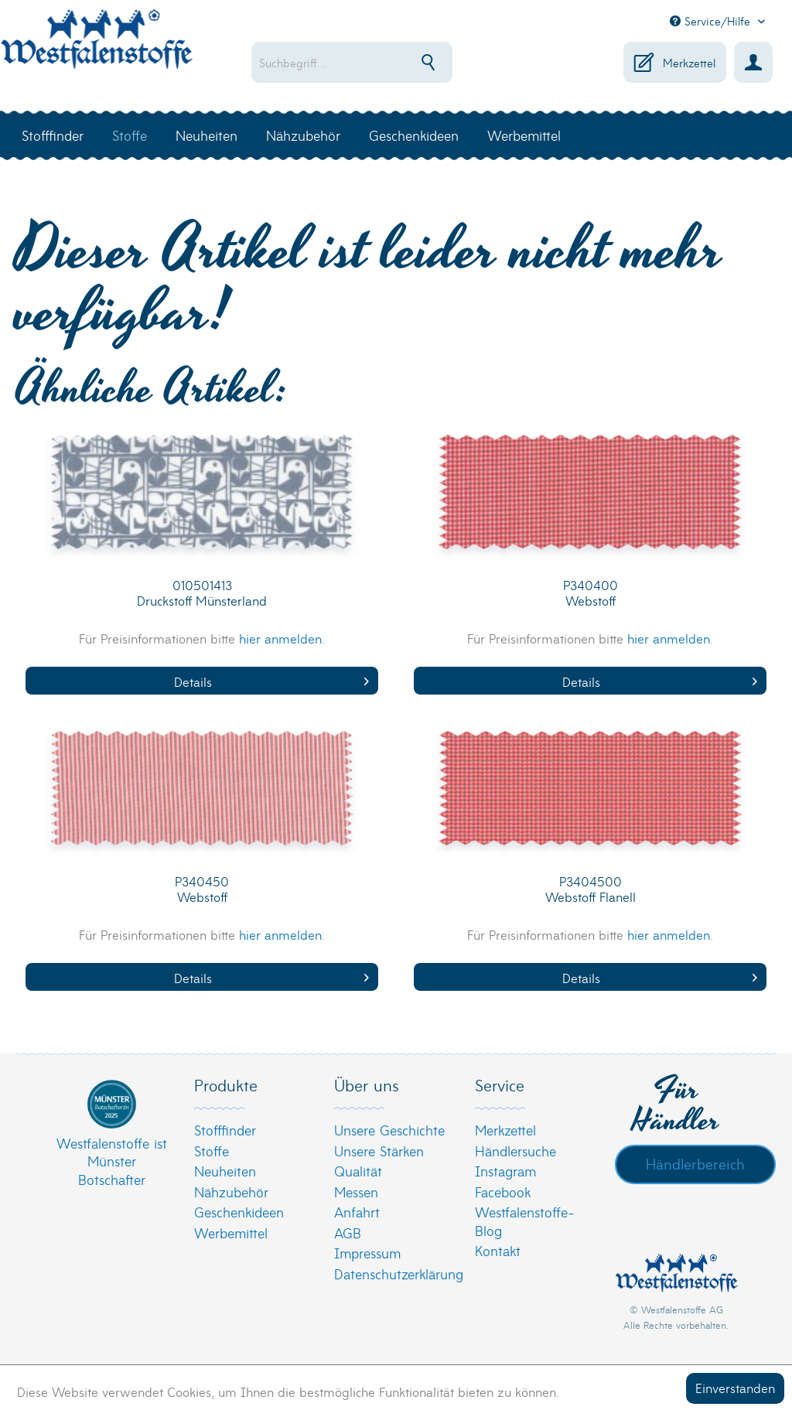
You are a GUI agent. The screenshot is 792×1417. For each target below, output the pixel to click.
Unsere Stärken (379, 1150)
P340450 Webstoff (202, 889)
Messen (356, 1191)
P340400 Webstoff (590, 593)
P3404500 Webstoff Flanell (590, 889)
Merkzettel (505, 1129)
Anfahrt (357, 1211)
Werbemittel (231, 1232)
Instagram (505, 1170)
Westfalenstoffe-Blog (525, 1221)
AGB (347, 1232)
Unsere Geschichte (389, 1129)
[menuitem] (361, 62)
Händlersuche (515, 1150)
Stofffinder (225, 1129)
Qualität (358, 1170)
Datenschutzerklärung (391, 1273)
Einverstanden (735, 1387)
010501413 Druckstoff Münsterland (202, 593)
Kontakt (498, 1250)
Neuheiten (225, 1170)
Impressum (367, 1252)
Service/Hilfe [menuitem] (712, 21)
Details (271, 681)
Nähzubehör (231, 1191)
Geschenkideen (239, 1211)
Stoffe (211, 1150)
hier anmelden (280, 638)
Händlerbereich (695, 1163)
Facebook (503, 1191)
